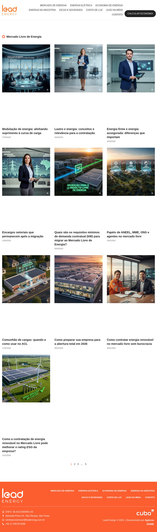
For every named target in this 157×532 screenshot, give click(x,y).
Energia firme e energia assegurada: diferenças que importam (126, 133)
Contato (117, 14)
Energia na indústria (42, 10)
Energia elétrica (81, 5)
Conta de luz (94, 10)
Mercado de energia (53, 5)
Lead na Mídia (114, 10)
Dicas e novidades (71, 10)
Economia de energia (109, 5)
